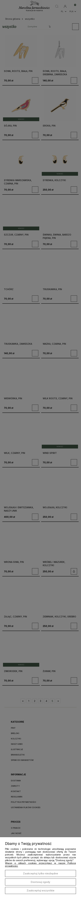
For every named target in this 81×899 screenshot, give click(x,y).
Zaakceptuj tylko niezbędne (40, 873)
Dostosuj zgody (40, 882)
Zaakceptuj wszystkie (40, 890)
